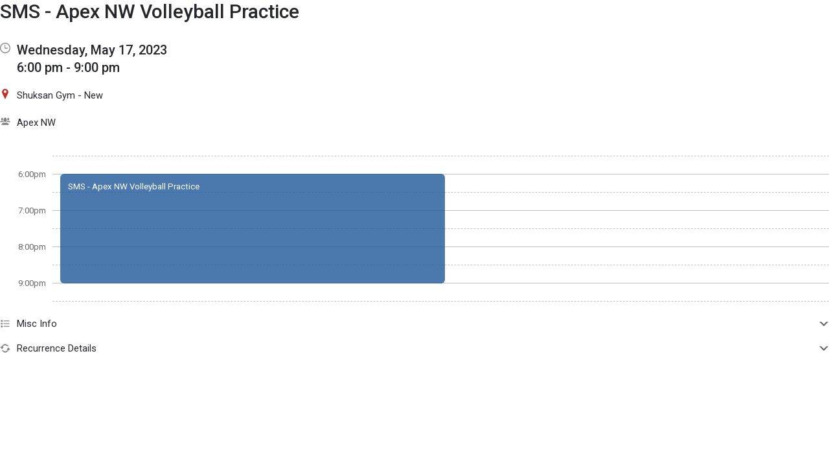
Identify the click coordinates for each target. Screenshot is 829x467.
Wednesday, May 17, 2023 (92, 50)
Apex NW (36, 122)
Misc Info (414, 323)
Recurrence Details (414, 348)
